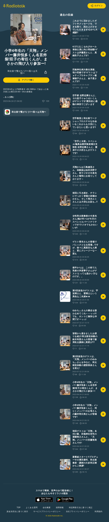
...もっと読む (8, 97)
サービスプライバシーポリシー (47, 511)
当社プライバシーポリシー (77, 511)
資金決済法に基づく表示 (17, 511)
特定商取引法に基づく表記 (80, 507)
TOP (18, 507)
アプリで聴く (26, 80)
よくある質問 (32, 507)
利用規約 (98, 511)
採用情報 (60, 507)
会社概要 (46, 507)
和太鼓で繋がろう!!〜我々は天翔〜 (23, 72)
